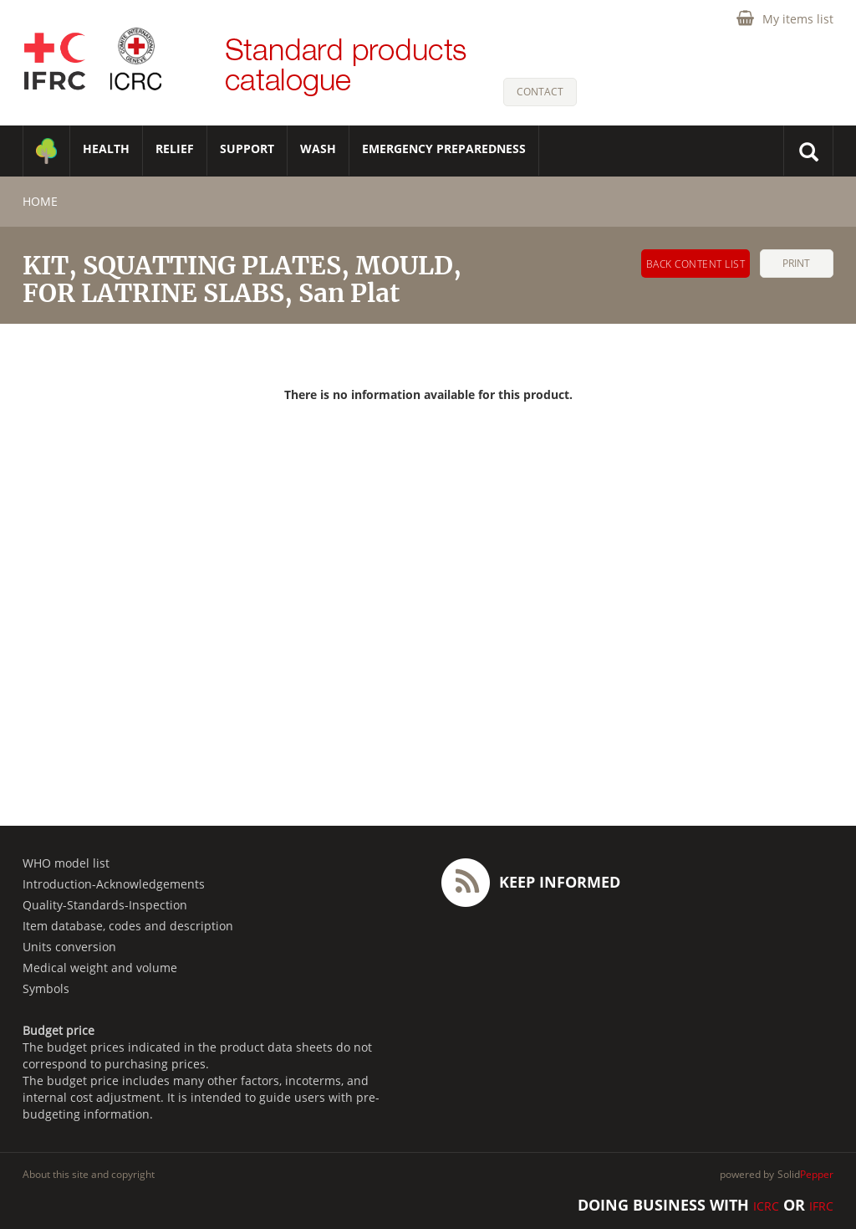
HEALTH (106, 148)
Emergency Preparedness (444, 148)
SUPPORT (247, 148)
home (40, 201)
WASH (318, 148)
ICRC (766, 1206)
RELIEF (174, 148)
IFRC (821, 1206)
